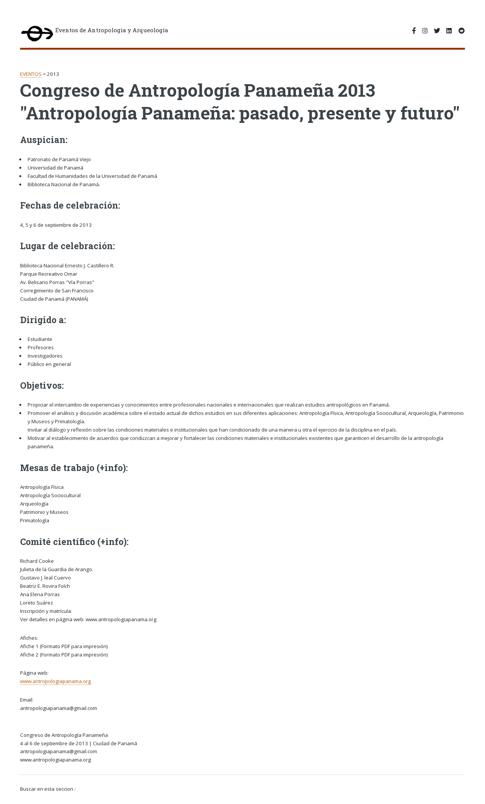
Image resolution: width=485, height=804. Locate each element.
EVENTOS (31, 74)
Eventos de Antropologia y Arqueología (94, 34)
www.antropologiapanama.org (55, 681)
